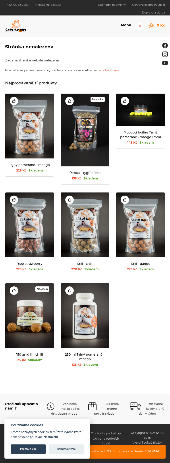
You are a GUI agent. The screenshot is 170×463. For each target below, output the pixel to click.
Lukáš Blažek (152, 442)
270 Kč (85, 269)
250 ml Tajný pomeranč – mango (85, 357)
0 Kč (161, 25)
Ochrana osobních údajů (148, 5)
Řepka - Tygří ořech (85, 173)
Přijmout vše (28, 449)
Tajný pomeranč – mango (29, 165)
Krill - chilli (85, 263)
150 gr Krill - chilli (29, 354)
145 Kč (140, 142)
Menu (125, 26)
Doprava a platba (153, 12)
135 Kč (85, 178)
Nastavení (51, 437)
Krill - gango (140, 263)
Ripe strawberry (29, 263)
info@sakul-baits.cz (48, 5)
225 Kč (29, 170)
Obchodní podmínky (112, 5)
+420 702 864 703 (17, 5)
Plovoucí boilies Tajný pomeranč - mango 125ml (140, 135)
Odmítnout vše (66, 449)
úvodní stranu (109, 70)
